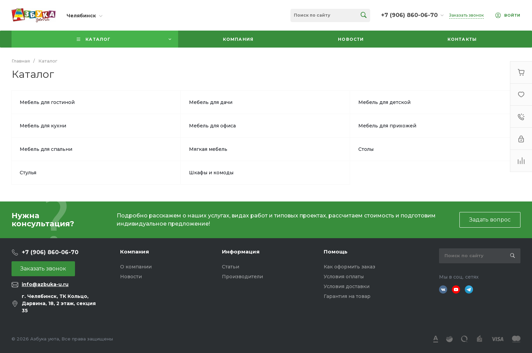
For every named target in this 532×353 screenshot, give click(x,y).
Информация (241, 251)
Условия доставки (346, 286)
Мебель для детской (384, 102)
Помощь (335, 251)
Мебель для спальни (46, 149)
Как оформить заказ (349, 267)
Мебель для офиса (212, 126)
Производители (242, 276)
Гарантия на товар (347, 296)
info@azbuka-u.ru (45, 284)
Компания (134, 251)
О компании (136, 267)
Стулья (28, 173)
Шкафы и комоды (211, 173)
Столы (366, 149)
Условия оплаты (344, 276)
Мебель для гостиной (47, 102)
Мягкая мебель (208, 149)
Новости (131, 276)
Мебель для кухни (43, 126)
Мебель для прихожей (387, 126)
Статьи (230, 267)
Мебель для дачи (210, 102)
